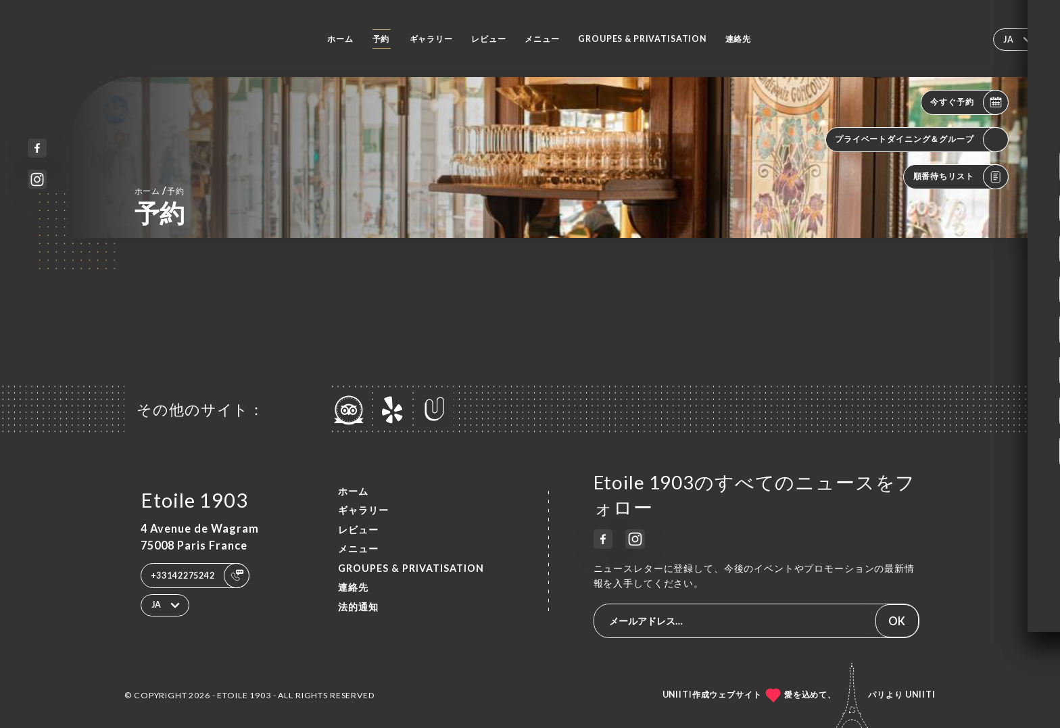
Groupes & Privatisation (642, 39)
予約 (381, 39)
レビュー (488, 39)
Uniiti (920, 694)
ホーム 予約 (160, 190)
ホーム (340, 39)
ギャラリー (431, 39)
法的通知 (358, 606)
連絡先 (738, 39)
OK (896, 620)
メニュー (542, 39)
